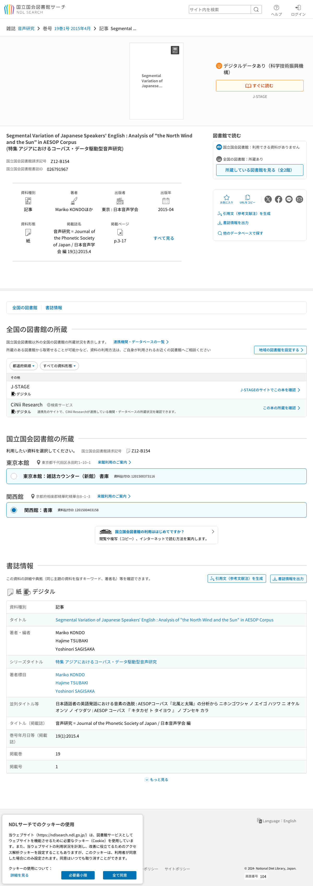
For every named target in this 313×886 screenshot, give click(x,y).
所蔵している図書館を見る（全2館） (259, 170)
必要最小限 (78, 875)
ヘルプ (276, 9)
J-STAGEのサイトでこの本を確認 (271, 390)
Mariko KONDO (70, 674)
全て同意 (119, 875)
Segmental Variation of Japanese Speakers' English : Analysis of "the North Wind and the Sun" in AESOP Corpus (164, 619)
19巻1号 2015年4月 (72, 28)
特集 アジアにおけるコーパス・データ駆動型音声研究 (106, 661)
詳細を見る (19, 875)
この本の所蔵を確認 (282, 408)
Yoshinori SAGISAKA (75, 691)
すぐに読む (259, 85)
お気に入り (226, 199)
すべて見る (163, 238)
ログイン (298, 9)
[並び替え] (24, 366)
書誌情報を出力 (233, 222)
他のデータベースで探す (240, 233)
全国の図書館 (24, 307)
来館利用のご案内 (115, 462)
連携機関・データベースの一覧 (142, 342)
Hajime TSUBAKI (72, 682)
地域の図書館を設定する (282, 350)
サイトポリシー (177, 868)
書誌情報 (53, 307)
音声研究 (26, 28)
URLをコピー (247, 199)
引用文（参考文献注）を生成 (243, 213)
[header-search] (225, 9)
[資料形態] (59, 366)
